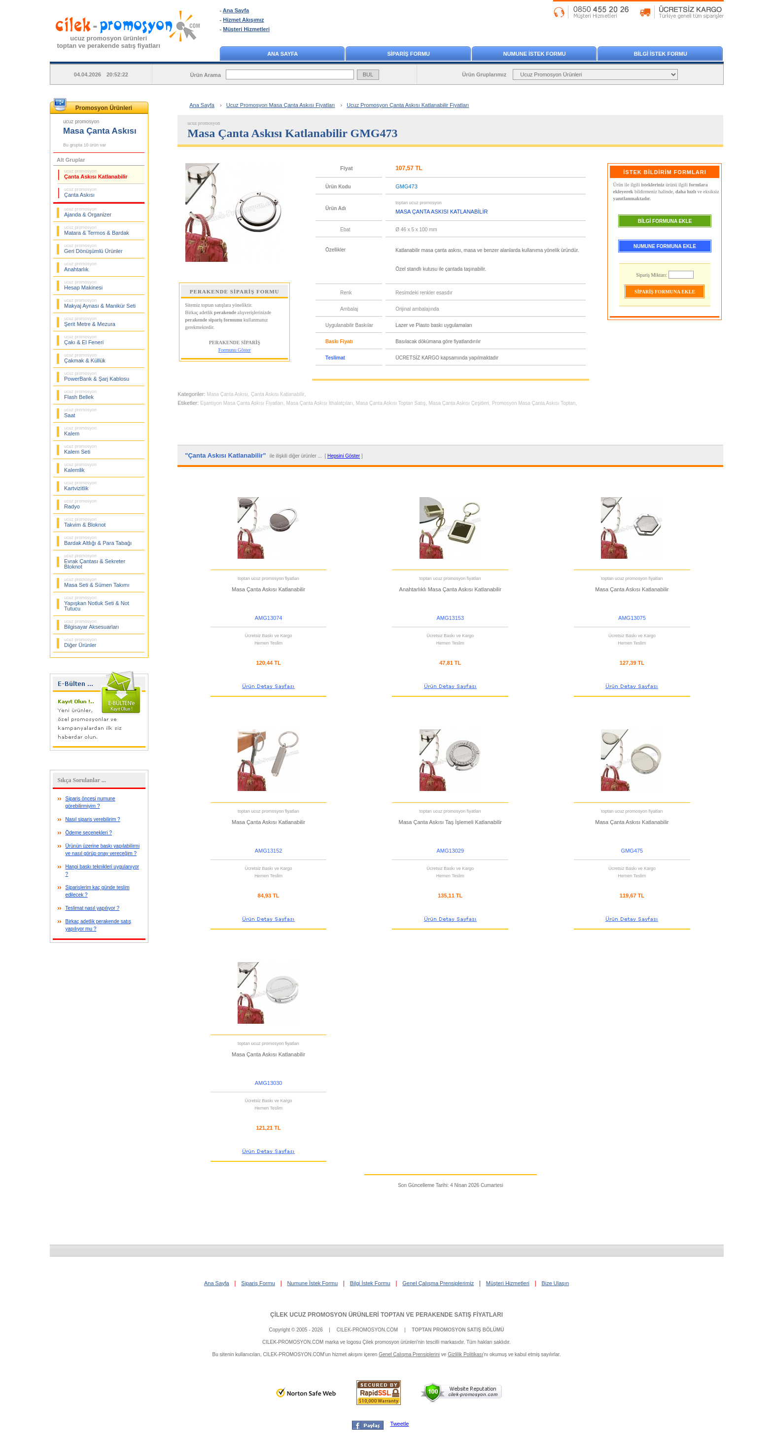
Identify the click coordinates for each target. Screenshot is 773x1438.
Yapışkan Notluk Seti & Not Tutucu (96, 603)
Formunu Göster (234, 350)
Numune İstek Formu (312, 1283)
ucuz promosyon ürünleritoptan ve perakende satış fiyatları (109, 42)
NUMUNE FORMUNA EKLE (664, 246)
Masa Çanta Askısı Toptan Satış (391, 403)
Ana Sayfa (236, 10)
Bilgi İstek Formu (370, 1283)
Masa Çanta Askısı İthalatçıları (319, 403)
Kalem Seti (80, 449)
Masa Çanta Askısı (227, 394)
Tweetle (399, 1424)
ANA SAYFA (282, 54)
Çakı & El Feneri (84, 339)
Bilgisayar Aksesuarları (91, 624)
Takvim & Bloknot (84, 522)
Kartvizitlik (80, 485)
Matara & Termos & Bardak (96, 230)
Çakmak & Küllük (84, 358)
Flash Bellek (80, 394)
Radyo (80, 504)
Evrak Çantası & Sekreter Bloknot (94, 561)
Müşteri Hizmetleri (246, 29)
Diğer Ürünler (80, 642)
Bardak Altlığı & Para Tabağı (98, 540)
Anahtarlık (80, 266)
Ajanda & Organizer (87, 212)
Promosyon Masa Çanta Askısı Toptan (533, 403)
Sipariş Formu (258, 1283)
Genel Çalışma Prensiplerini (409, 1354)
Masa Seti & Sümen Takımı (96, 582)
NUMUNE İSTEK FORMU (534, 54)
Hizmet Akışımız (243, 20)
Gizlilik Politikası (465, 1354)
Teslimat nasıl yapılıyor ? (93, 908)
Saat (80, 412)
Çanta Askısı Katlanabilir (96, 174)
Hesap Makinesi (83, 285)
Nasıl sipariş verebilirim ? (93, 819)
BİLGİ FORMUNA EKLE (665, 221)
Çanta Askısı (80, 192)
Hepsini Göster (343, 456)
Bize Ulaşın (555, 1283)
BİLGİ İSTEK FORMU (660, 54)
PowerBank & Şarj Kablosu (96, 376)
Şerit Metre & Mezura (89, 321)
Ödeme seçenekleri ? (89, 832)
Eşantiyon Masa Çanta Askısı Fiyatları (241, 403)
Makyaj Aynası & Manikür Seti (100, 303)
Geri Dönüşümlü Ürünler (93, 248)
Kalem (80, 431)
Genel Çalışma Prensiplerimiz (438, 1283)
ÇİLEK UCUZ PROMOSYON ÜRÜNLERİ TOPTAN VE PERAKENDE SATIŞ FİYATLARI (386, 1314)
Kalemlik (80, 467)
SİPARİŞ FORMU (408, 54)
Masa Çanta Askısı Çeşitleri (458, 403)
